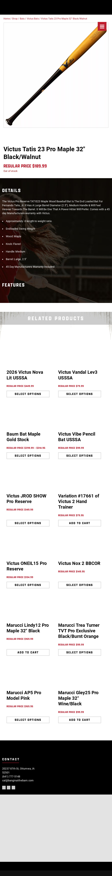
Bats (22, 18)
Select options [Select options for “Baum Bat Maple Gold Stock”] (28, 456)
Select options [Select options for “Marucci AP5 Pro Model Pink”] (28, 720)
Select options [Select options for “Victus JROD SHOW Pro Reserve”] (28, 523)
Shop (15, 18)
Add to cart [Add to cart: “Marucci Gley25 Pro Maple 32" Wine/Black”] (79, 720)
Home (7, 18)
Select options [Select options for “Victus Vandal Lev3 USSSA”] (79, 394)
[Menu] (102, 26)
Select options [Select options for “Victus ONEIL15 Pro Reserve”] (28, 585)
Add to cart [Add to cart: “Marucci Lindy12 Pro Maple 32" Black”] (28, 652)
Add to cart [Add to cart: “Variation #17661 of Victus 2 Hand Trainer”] (79, 523)
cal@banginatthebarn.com (18, 780)
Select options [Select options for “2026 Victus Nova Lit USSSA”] (28, 394)
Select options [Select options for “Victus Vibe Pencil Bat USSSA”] (79, 456)
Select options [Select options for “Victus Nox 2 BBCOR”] (79, 585)
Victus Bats (33, 18)
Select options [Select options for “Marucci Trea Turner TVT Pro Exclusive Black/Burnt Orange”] (79, 652)
